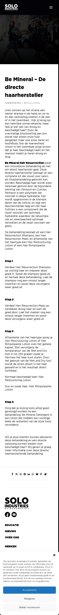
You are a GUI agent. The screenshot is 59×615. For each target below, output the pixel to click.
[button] (54, 555)
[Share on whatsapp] (33, 474)
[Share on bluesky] (37, 474)
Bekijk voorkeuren (29, 607)
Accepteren (29, 590)
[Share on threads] (20, 474)
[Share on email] (45, 474)
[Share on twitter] (16, 474)
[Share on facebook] (12, 474)
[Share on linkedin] (29, 474)
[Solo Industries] (11, 7)
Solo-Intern (33, 103)
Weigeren (29, 599)
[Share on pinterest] (25, 474)
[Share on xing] (41, 474)
